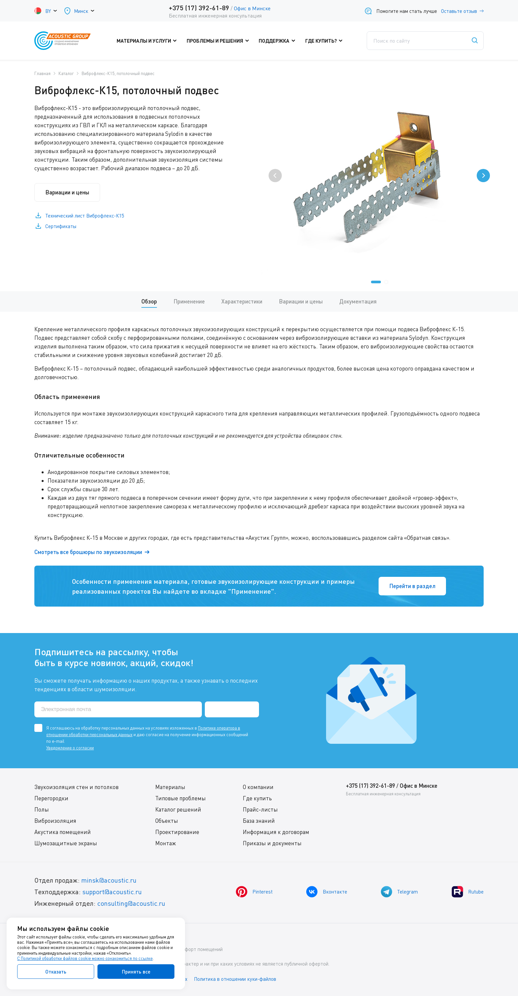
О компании (258, 786)
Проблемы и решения (219, 41)
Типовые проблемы (180, 798)
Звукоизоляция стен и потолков (76, 786)
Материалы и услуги (148, 41)
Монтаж (165, 843)
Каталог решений (178, 809)
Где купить (257, 798)
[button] (376, 282)
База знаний (259, 820)
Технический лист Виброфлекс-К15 (84, 216)
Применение (189, 301)
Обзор (149, 301)
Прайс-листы (260, 809)
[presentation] (275, 175)
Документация (358, 301)
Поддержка (278, 41)
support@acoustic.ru (112, 892)
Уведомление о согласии (70, 747)
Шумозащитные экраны (65, 843)
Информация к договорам (276, 831)
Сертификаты (60, 226)
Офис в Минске (252, 8)
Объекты (166, 820)
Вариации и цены (67, 192)
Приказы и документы (272, 843)
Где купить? (325, 41)
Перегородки (51, 798)
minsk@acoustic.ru (108, 880)
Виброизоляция (55, 820)
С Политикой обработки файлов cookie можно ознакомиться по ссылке (85, 958)
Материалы (170, 786)
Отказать (55, 972)
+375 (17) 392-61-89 (199, 8)
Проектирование (177, 831)
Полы (41, 809)
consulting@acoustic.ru (131, 903)
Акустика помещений (62, 831)
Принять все (136, 972)
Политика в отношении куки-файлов (235, 979)
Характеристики (241, 301)
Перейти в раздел (412, 585)
